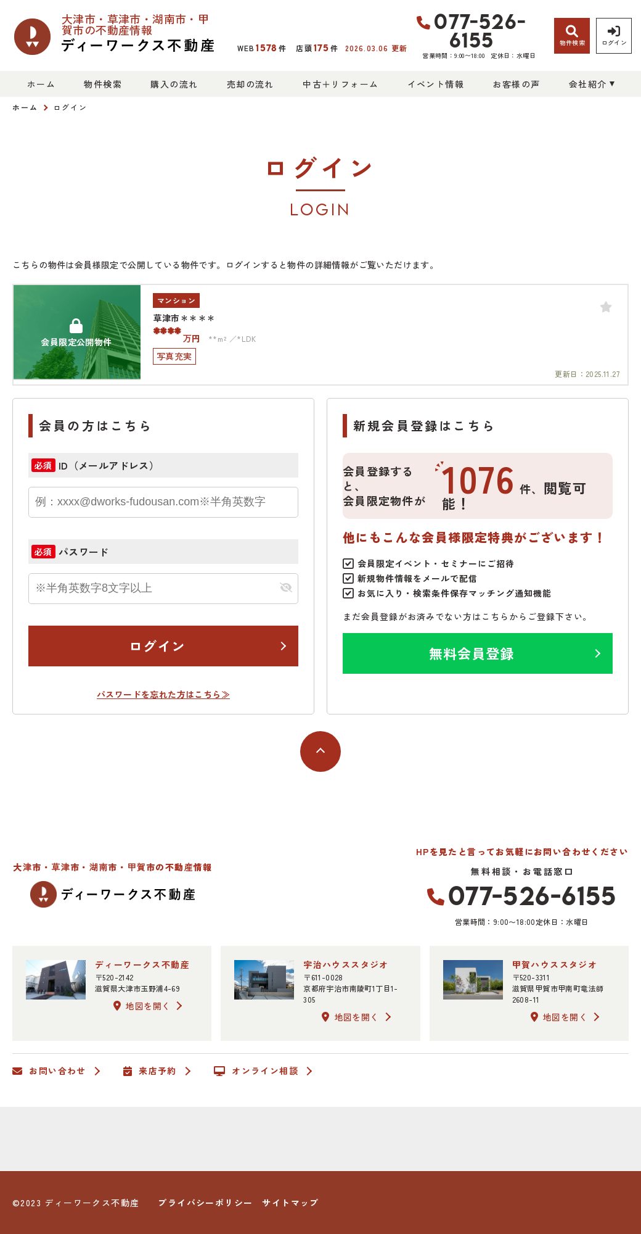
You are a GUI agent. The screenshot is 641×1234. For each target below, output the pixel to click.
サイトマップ (290, 1202)
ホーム (41, 84)
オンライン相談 (256, 1071)
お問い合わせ (49, 1071)
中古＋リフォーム (340, 84)
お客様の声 (516, 84)
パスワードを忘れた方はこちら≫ (163, 694)
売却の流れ (250, 84)
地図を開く (141, 1006)
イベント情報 (435, 84)
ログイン (157, 645)
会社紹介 (588, 84)
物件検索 (103, 84)
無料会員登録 (472, 653)
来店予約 (150, 1071)
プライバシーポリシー (205, 1202)
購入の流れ (174, 84)
